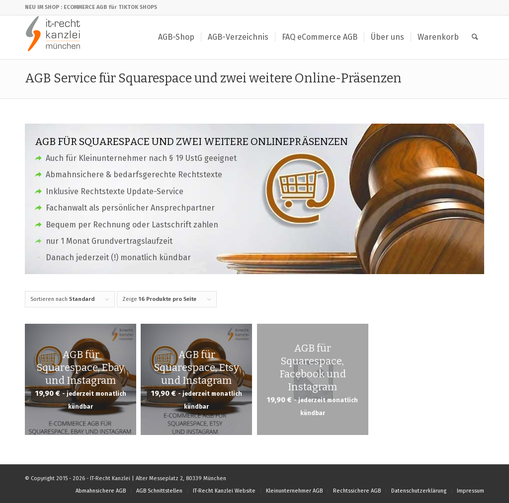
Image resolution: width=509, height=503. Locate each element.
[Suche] (475, 37)
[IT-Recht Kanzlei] (53, 37)
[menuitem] (176, 37)
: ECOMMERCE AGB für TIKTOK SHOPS (109, 7)
